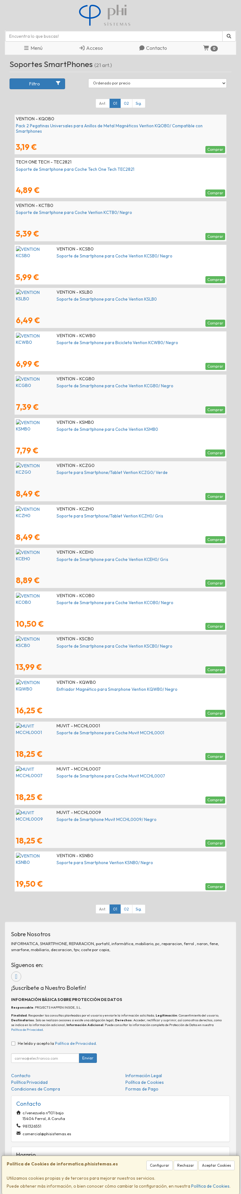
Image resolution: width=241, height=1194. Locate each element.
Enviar (87, 1058)
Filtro (45, 84)
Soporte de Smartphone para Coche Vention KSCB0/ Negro (74, 646)
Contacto (153, 48)
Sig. (139, 103)
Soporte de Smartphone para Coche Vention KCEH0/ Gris (72, 559)
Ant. (102, 103)
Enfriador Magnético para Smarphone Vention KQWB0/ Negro (76, 689)
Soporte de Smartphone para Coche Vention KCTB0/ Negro (74, 212)
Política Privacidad (29, 1082)
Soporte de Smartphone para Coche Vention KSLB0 (66, 299)
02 (126, 103)
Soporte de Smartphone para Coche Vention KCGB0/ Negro (74, 385)
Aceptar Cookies (216, 1165)
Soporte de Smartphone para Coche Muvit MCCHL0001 (70, 732)
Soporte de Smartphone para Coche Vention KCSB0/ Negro (74, 255)
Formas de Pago (141, 1089)
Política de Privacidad (27, 1030)
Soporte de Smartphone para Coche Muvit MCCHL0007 (70, 775)
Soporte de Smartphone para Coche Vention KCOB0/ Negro (74, 602)
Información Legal (143, 1075)
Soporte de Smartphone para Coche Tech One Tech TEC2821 (75, 169)
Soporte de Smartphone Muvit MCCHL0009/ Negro (66, 819)
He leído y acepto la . (57, 1043)
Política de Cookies (210, 1186)
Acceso (91, 48)
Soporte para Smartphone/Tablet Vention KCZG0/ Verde (71, 472)
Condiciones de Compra (35, 1089)
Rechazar (185, 1165)
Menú (33, 48)
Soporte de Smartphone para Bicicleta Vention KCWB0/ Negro (76, 342)
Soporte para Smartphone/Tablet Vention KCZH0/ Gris (69, 515)
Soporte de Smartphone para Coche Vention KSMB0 (66, 429)
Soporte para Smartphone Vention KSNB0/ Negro (64, 862)
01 (115, 103)
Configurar (159, 1165)
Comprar (215, 149)
